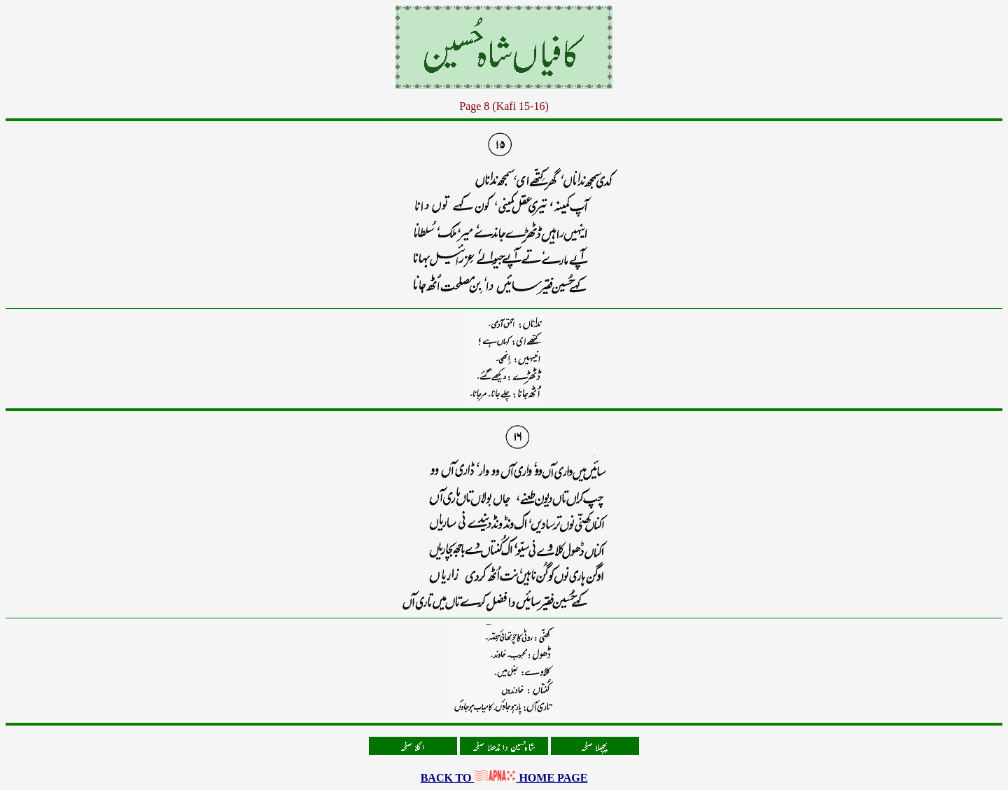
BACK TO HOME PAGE (504, 778)
